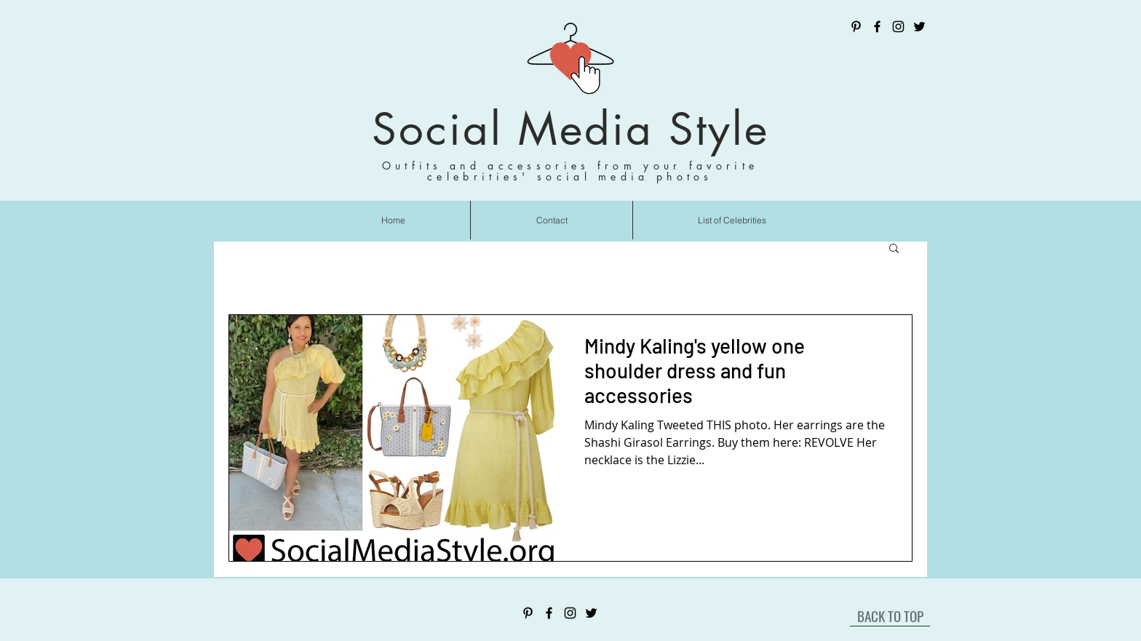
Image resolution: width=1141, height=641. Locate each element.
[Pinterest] (856, 26)
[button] (894, 249)
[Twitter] (919, 26)
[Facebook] (877, 26)
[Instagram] (898, 26)
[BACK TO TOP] (890, 615)
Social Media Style (570, 129)
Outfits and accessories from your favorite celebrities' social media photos (570, 171)
